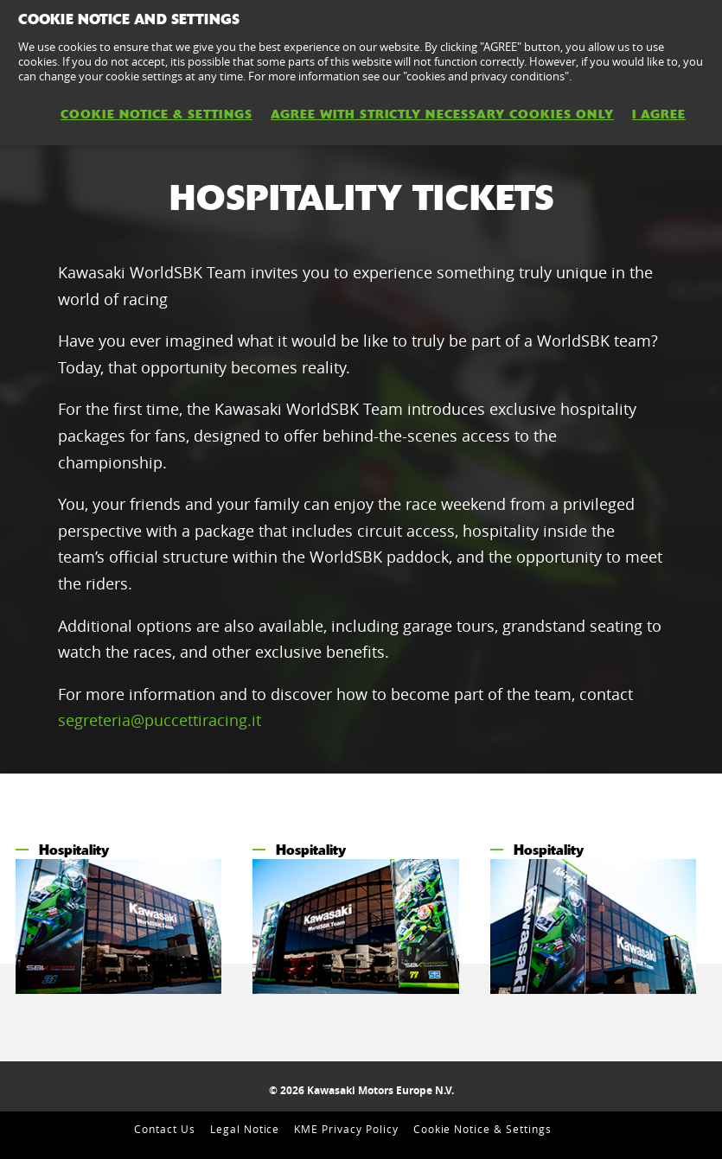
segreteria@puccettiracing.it (159, 720)
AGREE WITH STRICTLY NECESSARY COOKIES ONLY (442, 114)
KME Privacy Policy (346, 1129)
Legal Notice (245, 1129)
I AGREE (659, 114)
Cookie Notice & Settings (482, 1129)
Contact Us (164, 1129)
